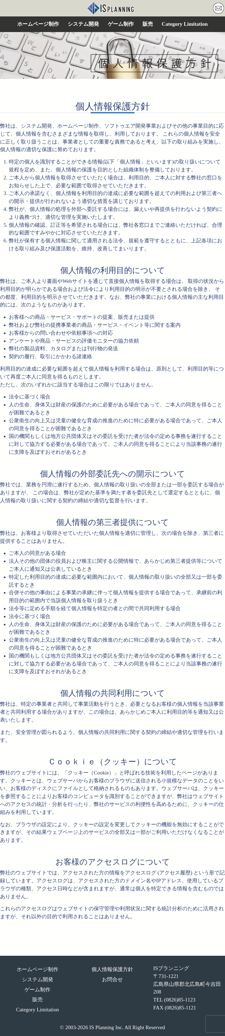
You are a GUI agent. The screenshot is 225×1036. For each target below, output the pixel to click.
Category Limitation (185, 24)
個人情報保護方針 (112, 969)
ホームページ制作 (38, 24)
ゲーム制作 (121, 24)
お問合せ (112, 979)
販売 (148, 24)
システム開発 (83, 24)
